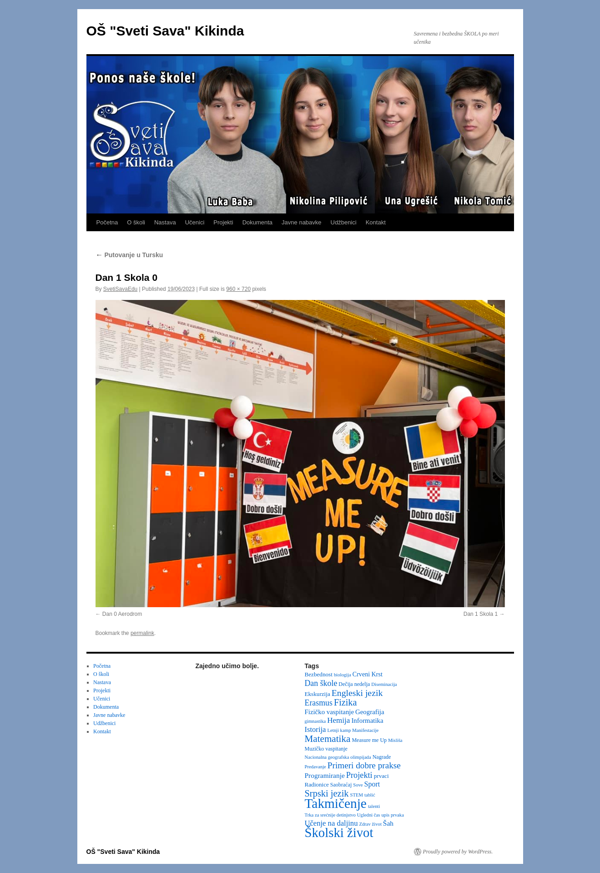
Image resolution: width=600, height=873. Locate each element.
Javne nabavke (301, 222)
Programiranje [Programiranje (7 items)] (325, 775)
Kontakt (376, 222)
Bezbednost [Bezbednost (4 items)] (319, 674)
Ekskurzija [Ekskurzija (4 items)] (317, 693)
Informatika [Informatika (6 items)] (367, 720)
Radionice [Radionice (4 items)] (317, 784)
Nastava (165, 222)
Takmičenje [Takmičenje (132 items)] (336, 803)
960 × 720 (238, 289)
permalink (142, 633)
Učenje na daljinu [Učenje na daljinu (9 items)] (331, 823)
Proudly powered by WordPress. (458, 851)
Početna (107, 222)
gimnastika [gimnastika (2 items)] (315, 721)
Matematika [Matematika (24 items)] (328, 738)
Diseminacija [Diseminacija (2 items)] (384, 684)
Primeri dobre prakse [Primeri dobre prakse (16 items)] (364, 765)
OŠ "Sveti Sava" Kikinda (165, 30)
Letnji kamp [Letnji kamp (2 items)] (339, 730)
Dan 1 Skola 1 (481, 614)
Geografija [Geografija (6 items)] (369, 712)
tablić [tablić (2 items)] (369, 794)
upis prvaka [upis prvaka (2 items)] (392, 814)
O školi (136, 222)
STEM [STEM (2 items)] (356, 794)
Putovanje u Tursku (129, 255)
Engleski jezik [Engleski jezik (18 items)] (357, 693)
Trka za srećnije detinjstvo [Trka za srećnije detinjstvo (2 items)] (330, 814)
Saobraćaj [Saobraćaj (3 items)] (341, 785)
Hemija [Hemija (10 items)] (338, 720)
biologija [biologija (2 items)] (342, 674)
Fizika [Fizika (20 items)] (345, 702)
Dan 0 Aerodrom (122, 614)
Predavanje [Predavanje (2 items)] (315, 766)
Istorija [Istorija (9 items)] (315, 729)
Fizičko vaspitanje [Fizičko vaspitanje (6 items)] (329, 712)
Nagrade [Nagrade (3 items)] (382, 757)
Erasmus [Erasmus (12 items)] (319, 702)
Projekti (223, 222)
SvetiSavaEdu (120, 289)
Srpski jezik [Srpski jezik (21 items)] (327, 793)
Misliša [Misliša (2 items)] (395, 740)
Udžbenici (344, 222)
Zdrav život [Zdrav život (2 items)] (370, 824)
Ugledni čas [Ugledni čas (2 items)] (368, 814)
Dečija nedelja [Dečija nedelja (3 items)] (354, 684)
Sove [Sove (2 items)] (358, 784)
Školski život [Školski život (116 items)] (339, 832)
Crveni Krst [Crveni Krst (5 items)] (368, 674)
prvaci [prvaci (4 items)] (381, 775)
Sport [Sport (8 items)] (372, 784)
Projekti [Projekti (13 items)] (359, 775)
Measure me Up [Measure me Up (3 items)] (369, 740)
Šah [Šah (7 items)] (388, 823)
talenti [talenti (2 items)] (374, 806)
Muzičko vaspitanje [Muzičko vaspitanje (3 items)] (326, 749)
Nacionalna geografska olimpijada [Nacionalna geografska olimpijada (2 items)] (338, 757)
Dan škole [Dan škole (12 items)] (321, 683)
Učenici (195, 222)
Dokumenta (257, 222)
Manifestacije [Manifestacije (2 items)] (365, 730)
